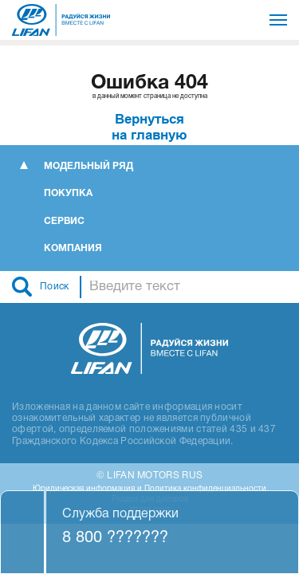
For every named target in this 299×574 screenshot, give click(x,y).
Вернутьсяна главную (149, 127)
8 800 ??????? (115, 538)
